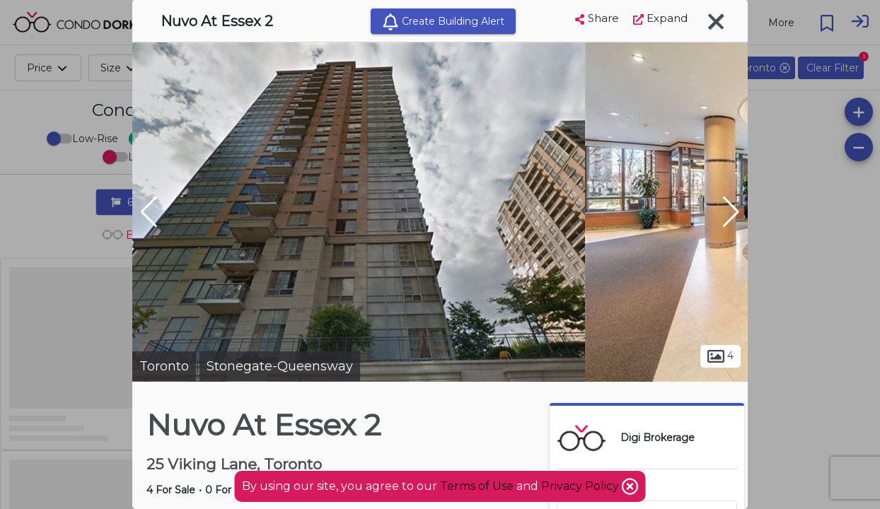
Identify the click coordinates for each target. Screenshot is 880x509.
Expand (660, 18)
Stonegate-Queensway (280, 366)
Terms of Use (477, 486)
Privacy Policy (581, 486)
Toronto (164, 366)
